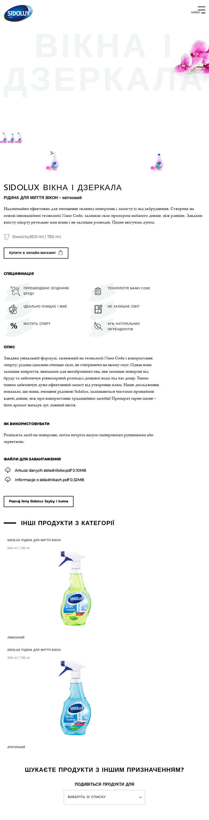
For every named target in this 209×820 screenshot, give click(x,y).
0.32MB (47, 480)
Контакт (99, 758)
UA (104, 773)
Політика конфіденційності (80, 800)
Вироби (54, 758)
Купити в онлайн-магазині (32, 252)
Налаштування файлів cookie (126, 800)
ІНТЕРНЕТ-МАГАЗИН (139, 758)
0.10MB (48, 470)
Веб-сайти (104, 809)
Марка (76, 758)
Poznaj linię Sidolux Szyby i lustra (38, 501)
